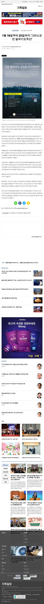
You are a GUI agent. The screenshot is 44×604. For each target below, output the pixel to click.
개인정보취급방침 (27, 594)
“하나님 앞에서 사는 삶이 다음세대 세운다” (34, 504)
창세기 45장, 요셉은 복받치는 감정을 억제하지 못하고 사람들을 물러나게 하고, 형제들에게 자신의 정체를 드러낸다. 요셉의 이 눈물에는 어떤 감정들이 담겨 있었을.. (18, 511)
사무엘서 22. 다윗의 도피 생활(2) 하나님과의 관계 (15, 374)
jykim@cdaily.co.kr (16, 46)
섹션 (3, 2)
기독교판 (25, 1)
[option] (12, 432)
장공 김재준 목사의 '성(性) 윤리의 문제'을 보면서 (15, 364)
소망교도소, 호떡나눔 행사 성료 (34, 559)
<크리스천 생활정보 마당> (36, 236)
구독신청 (37, 1)
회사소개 (3, 594)
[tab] (5, 468)
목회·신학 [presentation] (5, 479)
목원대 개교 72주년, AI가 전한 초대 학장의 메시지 (15, 289)
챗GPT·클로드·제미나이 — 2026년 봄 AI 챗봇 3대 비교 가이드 (21, 263)
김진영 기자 (9, 46)
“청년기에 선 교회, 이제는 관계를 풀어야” (18, 504)
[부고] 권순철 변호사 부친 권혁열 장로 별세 (34, 477)
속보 (3, 263)
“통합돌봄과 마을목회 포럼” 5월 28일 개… (11, 457)
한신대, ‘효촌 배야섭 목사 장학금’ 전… (30, 439)
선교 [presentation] (5, 475)
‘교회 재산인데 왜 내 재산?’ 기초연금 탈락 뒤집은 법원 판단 (18, 560)
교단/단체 (15, 30)
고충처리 (5, 597)
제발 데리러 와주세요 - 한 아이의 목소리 (12, 413)
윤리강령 (10, 597)
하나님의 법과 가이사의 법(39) (10, 403)
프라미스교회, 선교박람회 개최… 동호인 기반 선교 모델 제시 (18, 478)
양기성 (3, 385)
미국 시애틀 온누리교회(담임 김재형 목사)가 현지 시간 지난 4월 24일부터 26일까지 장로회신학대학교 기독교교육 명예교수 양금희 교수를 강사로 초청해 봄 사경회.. (34, 511)
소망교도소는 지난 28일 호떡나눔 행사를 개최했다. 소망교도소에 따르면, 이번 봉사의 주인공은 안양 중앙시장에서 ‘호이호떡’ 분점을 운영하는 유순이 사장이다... (34, 566)
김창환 (3, 366)
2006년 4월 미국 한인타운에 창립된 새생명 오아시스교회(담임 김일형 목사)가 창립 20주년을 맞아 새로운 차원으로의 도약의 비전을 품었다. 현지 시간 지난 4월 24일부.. (18, 540)
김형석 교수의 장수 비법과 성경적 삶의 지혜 (13, 384)
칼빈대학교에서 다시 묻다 (8, 393)
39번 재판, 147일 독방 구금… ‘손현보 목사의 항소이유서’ (17, 280)
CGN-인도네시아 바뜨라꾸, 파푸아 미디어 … (31, 457)
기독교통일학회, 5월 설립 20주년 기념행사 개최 (34, 531)
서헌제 (3, 405)
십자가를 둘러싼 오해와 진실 (9, 298)
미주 (34, 1)
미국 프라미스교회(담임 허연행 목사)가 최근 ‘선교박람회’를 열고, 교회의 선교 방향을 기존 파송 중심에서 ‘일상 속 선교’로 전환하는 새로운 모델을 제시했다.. (18, 485)
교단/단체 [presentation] (5, 472)
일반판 (30, 1)
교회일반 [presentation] (5, 468)
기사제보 (20, 594)
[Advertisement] (22, 250)
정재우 (3, 414)
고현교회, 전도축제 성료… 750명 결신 (12, 307)
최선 (3, 395)
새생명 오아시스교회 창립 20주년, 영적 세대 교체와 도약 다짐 (18, 531)
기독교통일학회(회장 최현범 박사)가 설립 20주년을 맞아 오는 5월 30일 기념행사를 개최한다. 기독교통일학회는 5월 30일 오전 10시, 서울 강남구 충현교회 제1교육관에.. (34, 540)
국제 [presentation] (5, 482)
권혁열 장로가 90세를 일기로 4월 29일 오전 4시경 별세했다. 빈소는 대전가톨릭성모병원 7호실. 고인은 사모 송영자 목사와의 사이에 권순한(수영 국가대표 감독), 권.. (34, 484)
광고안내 (9, 594)
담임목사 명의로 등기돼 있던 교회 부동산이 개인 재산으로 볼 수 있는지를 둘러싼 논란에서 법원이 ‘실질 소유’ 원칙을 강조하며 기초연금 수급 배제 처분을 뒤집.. (18, 568)
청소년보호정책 (36, 594)
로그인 (41, 1)
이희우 (3, 376)
